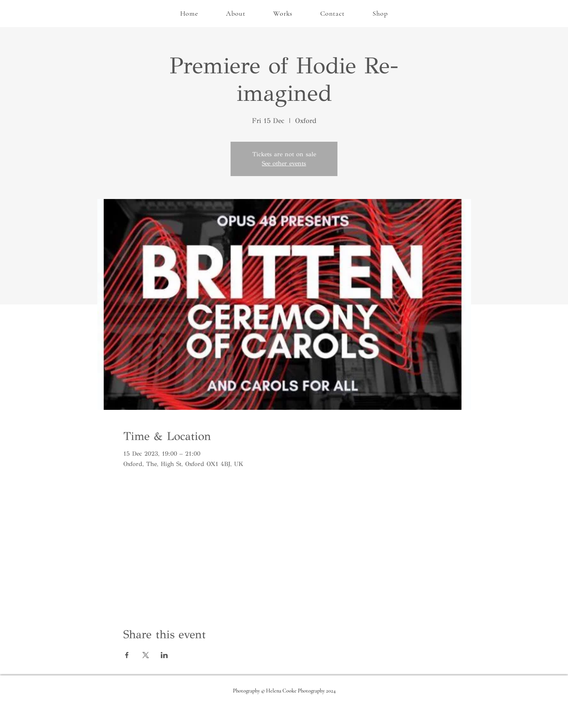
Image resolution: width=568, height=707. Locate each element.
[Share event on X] (145, 655)
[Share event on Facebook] (127, 655)
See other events (284, 163)
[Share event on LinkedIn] (164, 655)
